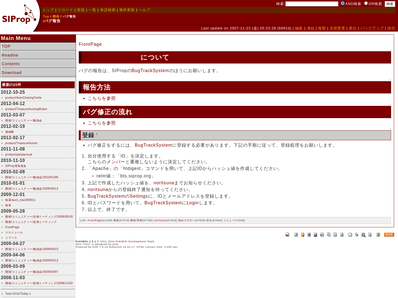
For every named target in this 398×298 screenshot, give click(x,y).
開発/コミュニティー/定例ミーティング (31, 221)
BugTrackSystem (112, 57)
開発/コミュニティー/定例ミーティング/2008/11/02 (39, 283)
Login (193, 202)
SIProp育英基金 (15, 165)
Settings (139, 196)
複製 (322, 28)
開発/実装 (136, 220)
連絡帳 (9, 131)
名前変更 (337, 28)
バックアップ (372, 28)
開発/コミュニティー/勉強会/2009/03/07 (31, 271)
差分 (353, 28)
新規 (81, 10)
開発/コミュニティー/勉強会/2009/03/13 (31, 260)
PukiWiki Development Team (135, 241)
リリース (11, 237)
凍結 (311, 28)
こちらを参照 (102, 98)
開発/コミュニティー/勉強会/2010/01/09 (31, 177)
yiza (115, 244)
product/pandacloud (18, 154)
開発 (56, 16)
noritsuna (164, 182)
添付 (391, 28)
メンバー (116, 161)
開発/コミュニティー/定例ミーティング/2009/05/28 (39, 216)
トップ (48, 10)
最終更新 (127, 10)
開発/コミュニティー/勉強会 (23, 120)
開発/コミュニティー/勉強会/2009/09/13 (31, 188)
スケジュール (14, 232)
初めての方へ (186, 220)
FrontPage (12, 227)
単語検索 (108, 10)
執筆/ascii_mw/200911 (20, 200)
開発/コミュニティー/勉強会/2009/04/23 (31, 249)
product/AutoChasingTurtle (23, 97)
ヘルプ (144, 10)
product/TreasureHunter (21, 143)
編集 (299, 28)
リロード (65, 10)
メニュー (229, 220)
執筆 (8, 205)
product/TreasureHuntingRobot (26, 109)
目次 (209, 220)
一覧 (92, 10)
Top (46, 16)
